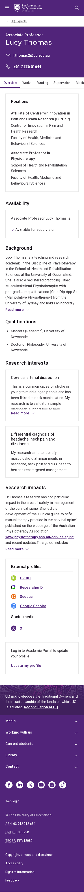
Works (26, 83)
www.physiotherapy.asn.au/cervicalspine (39, 537)
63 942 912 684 (24, 823)
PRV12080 (24, 840)
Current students (19, 744)
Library (11, 755)
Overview (10, 83)
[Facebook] (9, 785)
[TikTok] (62, 785)
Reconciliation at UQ (41, 707)
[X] (30, 785)
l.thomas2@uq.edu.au (31, 55)
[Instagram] (52, 785)
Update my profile (26, 665)
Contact (12, 766)
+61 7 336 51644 (27, 66)
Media (10, 721)
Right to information (19, 872)
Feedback (12, 880)
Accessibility (14, 863)
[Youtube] (41, 785)
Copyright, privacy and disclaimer (29, 855)
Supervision (62, 83)
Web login (12, 801)
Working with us (18, 732)
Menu (7, 8)
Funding (42, 83)
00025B (23, 832)
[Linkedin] (19, 785)
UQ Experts (19, 21)
